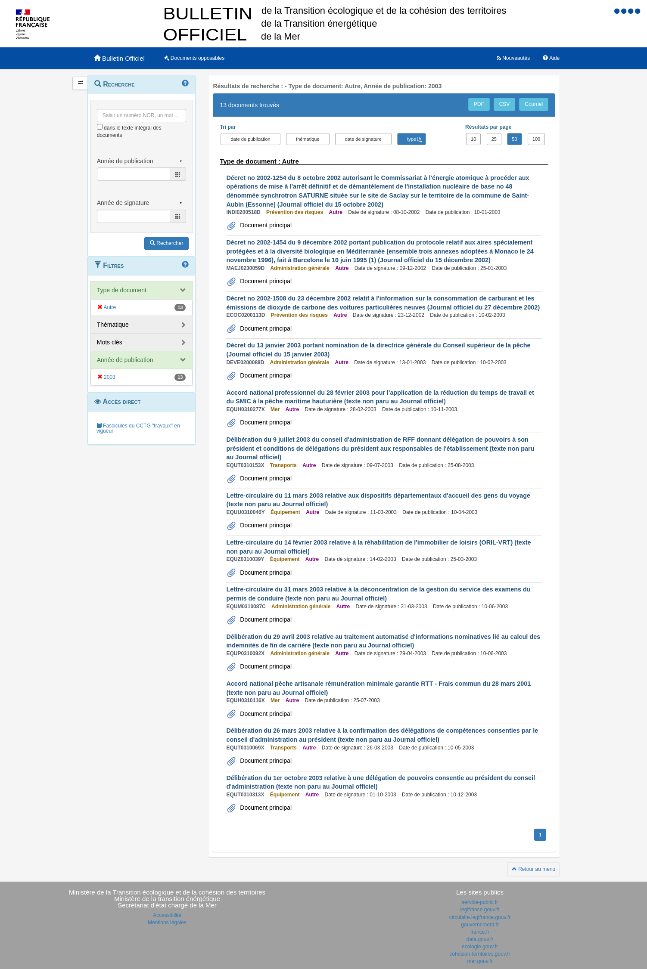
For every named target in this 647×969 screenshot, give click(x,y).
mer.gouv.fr (479, 961)
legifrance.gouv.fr (479, 910)
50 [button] (514, 139)
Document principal (265, 225)
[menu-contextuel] (100, 127)
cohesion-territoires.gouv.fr (479, 954)
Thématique (113, 324)
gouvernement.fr (479, 925)
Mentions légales (167, 922)
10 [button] (473, 139)
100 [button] (536, 139)
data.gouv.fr (480, 939)
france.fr (479, 932)
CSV (504, 104)
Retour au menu (533, 869)
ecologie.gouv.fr (480, 947)
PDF (479, 104)
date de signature (363, 139)
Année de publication (125, 359)
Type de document (121, 290)
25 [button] (494, 139)
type (411, 139)
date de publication (250, 139)
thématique (307, 139)
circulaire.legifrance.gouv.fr (480, 917)
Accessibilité (167, 915)
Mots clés (109, 342)
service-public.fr (480, 902)
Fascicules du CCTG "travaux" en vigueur (138, 428)
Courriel (534, 104)
